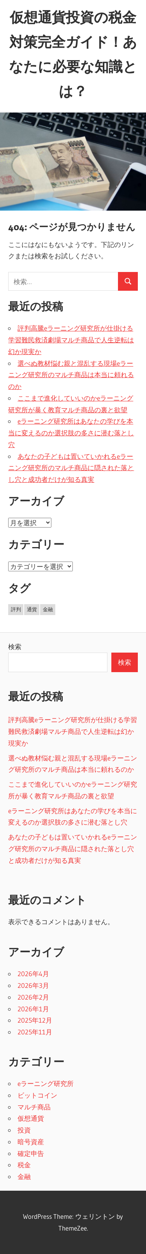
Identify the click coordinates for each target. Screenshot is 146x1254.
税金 (24, 1165)
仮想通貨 (31, 1118)
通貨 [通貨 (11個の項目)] (32, 609)
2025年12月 (35, 1020)
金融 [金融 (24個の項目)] (48, 609)
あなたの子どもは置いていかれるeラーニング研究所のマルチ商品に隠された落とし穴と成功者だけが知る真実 (71, 468)
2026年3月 (33, 985)
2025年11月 (35, 1032)
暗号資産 (31, 1142)
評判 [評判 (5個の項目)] (16, 609)
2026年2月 (33, 997)
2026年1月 (33, 1009)
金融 (24, 1176)
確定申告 (31, 1153)
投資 (24, 1130)
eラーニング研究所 (46, 1083)
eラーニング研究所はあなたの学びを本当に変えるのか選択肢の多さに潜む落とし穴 (71, 433)
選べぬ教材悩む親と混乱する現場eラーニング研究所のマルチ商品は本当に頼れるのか (71, 375)
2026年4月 (33, 974)
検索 (14, 646)
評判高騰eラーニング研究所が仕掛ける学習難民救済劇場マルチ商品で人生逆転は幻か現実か (71, 340)
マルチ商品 (34, 1107)
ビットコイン (37, 1095)
